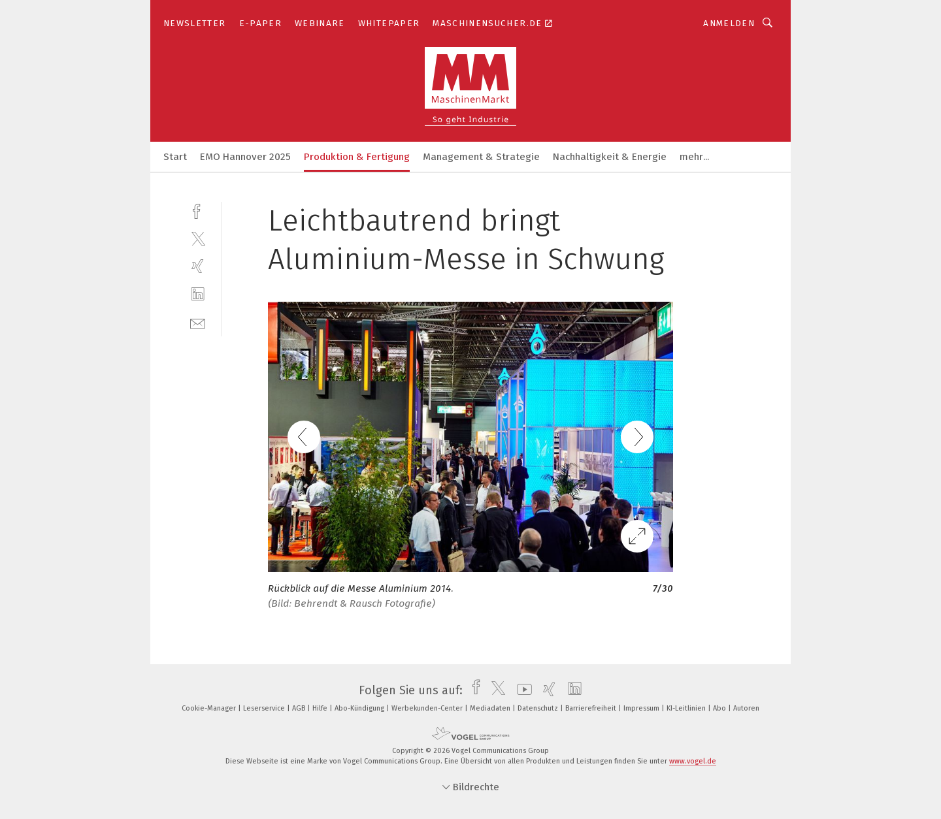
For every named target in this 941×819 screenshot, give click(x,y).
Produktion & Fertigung (357, 157)
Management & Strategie (481, 157)
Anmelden (729, 23)
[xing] (198, 266)
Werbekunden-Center (428, 708)
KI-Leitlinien (687, 708)
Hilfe (320, 708)
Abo (720, 708)
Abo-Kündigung (360, 708)
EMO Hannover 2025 (245, 157)
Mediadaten (491, 708)
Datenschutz (539, 708)
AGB (299, 708)
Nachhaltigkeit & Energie (610, 157)
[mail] (198, 322)
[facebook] (198, 210)
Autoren (746, 708)
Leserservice (265, 708)
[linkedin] (198, 294)
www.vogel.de (692, 761)
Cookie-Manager (210, 708)
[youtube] (521, 690)
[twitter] (198, 238)
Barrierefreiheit (591, 708)
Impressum (642, 708)
